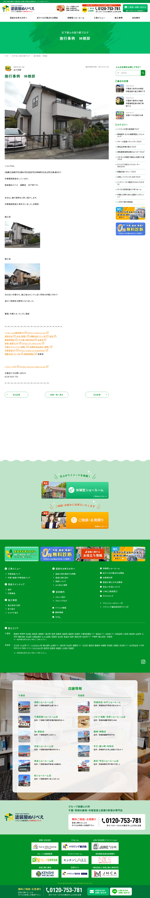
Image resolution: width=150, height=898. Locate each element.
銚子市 (48, 634)
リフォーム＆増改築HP (14, 332)
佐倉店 (41, 339)
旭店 (51, 336)
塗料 (10, 589)
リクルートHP (10, 366)
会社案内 (60, 591)
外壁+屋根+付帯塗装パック (19, 577)
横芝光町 (21, 636)
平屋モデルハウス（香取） (15, 346)
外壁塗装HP (10, 350)
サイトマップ (108, 596)
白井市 (85, 636)
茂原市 (54, 636)
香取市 (16, 634)
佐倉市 (77, 634)
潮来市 (91, 645)
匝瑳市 (58, 634)
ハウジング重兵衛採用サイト (114, 607)
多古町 (28, 634)
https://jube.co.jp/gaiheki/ (32, 350)
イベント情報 (60, 607)
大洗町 (65, 648)
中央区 (108, 634)
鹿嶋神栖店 (10, 339)
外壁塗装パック (14, 574)
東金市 (132, 634)
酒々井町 (101, 636)
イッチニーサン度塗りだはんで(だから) (130, 183)
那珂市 (46, 648)
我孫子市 (78, 636)
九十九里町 (46, 636)
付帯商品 (11, 593)
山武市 (138, 634)
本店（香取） (21, 336)
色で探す (11, 609)
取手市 (63, 645)
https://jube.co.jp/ (37, 332)
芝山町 (28, 636)
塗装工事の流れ (61, 577)
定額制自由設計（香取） (40, 346)
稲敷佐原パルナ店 (38, 336)
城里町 (58, 648)
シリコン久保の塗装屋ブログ (128, 129)
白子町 (60, 636)
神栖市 (103, 645)
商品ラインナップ (16, 584)
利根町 (116, 645)
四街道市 (118, 634)
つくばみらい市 (36, 645)
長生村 (66, 636)
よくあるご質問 (61, 585)
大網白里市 (36, 636)
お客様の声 (108, 577)
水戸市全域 (133, 645)
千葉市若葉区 (86, 634)
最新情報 (59, 612)
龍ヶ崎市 (46, 645)
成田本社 (9, 336)
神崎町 (41, 634)
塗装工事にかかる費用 (112, 582)
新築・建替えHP (11, 343)
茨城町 (71, 648)
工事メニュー (99, 17)
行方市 (85, 645)
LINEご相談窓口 (110, 591)
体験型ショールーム (75, 17)
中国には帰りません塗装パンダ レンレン (130, 196)
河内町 (122, 645)
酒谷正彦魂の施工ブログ (126, 147)
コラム (58, 616)
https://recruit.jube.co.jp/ (33, 366)
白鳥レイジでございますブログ (128, 177)
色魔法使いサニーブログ (126, 172)
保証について (60, 581)
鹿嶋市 (97, 645)
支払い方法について (111, 586)
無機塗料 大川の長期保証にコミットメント (130, 135)
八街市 (126, 634)
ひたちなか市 (38, 648)
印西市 (109, 636)
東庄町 (35, 634)
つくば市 (23, 645)
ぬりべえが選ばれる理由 (47, 17)
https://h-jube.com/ (32, 343)
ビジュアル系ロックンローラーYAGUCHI (128, 165)
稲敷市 (75, 645)
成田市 (65, 634)
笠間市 (52, 648)
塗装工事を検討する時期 (65, 574)
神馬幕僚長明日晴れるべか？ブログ (130, 152)
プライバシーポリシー (111, 603)
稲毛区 (98, 634)
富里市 (71, 634)
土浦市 (53, 645)
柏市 (72, 636)
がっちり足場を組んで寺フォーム (129, 189)
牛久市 (16, 645)
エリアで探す (13, 612)
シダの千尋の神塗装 (125, 202)
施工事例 (119, 17)
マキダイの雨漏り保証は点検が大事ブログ (130, 158)
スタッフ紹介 (60, 597)
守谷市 (69, 645)
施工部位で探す (14, 605)
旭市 (53, 634)
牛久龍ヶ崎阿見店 (26, 339)
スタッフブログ (61, 600)
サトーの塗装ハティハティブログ (129, 141)
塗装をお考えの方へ (18, 17)
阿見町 (109, 645)
